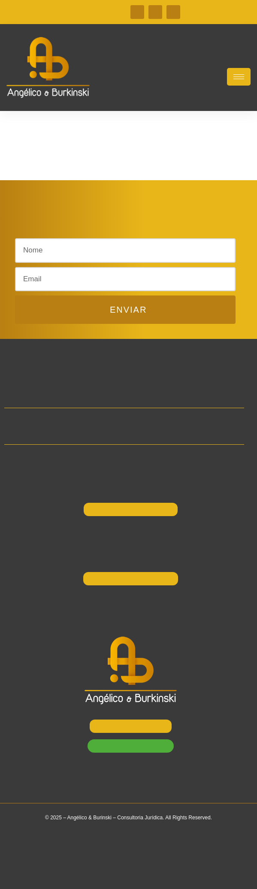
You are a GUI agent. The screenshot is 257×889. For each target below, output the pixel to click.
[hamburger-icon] (239, 77)
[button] (89, 228)
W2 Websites (148, 874)
